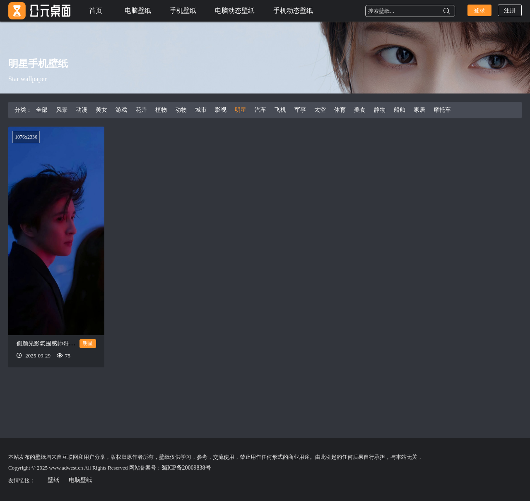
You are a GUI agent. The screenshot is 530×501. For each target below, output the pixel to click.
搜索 (446, 11)
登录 (479, 10)
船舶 (399, 110)
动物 (181, 110)
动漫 (81, 110)
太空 (320, 110)
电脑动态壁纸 (235, 10)
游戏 (121, 110)
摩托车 (442, 110)
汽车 (260, 110)
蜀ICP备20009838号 (186, 468)
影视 (220, 110)
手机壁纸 (183, 10)
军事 (300, 110)
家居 (419, 110)
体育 (340, 110)
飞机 (280, 110)
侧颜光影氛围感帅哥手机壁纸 (54, 343)
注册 (510, 10)
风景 (61, 110)
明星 (240, 110)
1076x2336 (26, 137)
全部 (42, 110)
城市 (201, 110)
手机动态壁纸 (293, 10)
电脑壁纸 (138, 10)
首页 (95, 10)
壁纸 (53, 480)
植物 (161, 110)
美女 (101, 110)
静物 (379, 110)
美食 (360, 110)
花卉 (141, 110)
